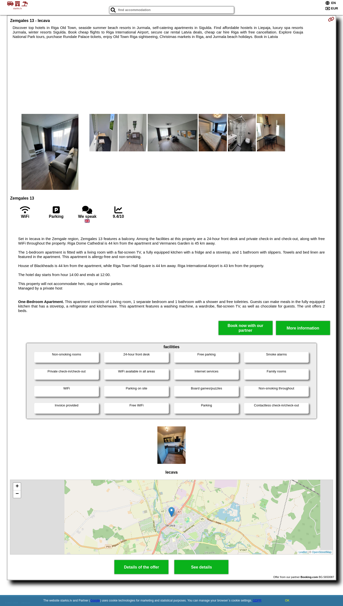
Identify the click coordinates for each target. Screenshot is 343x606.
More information (303, 328)
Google (95, 600)
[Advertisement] (171, 76)
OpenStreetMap (322, 552)
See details (201, 567)
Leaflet (303, 552)
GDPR (257, 600)
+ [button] (17, 486)
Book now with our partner (245, 327)
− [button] (17, 494)
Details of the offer (141, 567)
